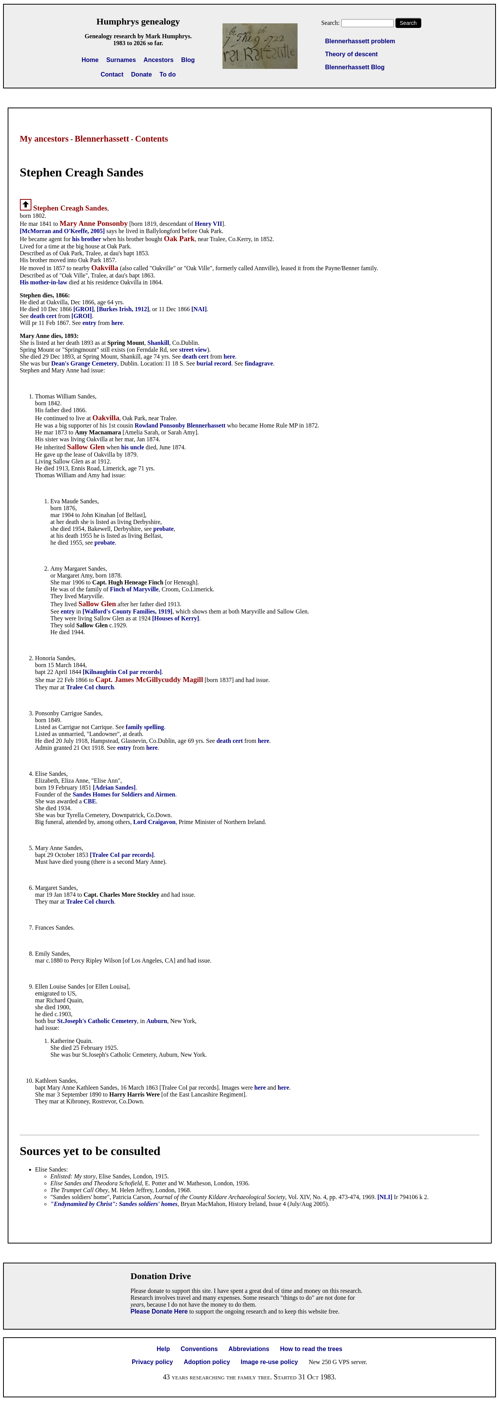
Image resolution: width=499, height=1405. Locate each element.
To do (168, 74)
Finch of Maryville (134, 589)
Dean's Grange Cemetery (84, 363)
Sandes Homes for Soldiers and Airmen (124, 794)
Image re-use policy (269, 1362)
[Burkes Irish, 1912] (123, 309)
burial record (213, 363)
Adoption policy (207, 1362)
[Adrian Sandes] (114, 787)
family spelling (145, 727)
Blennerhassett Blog (355, 67)
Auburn (156, 1021)
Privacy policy (152, 1362)
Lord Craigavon (154, 822)
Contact (112, 74)
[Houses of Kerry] (175, 618)
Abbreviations (249, 1349)
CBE (89, 801)
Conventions (199, 1349)
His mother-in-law (43, 282)
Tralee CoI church (90, 687)
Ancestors (158, 60)
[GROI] (83, 309)
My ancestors (44, 139)
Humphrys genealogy (138, 21)
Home (90, 60)
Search (408, 23)
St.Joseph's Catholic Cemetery (97, 1021)
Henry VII (208, 223)
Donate (141, 74)
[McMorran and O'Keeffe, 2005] (62, 231)
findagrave (259, 363)
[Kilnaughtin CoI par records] (122, 672)
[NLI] (384, 1197)
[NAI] (199, 309)
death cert (43, 316)
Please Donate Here (159, 1311)
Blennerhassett (102, 139)
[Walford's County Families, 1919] (128, 611)
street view (193, 349)
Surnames (121, 60)
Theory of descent (351, 54)
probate (163, 528)
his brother (86, 239)
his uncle (132, 447)
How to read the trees (311, 1349)
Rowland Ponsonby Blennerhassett (179, 425)
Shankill (158, 342)
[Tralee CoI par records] (122, 855)
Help (163, 1349)
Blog (188, 60)
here (117, 323)
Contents (151, 139)
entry (89, 323)
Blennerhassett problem (360, 41)
